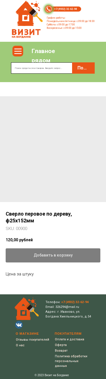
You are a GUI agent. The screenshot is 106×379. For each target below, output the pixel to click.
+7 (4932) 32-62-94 (65, 9)
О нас (20, 345)
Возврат (61, 350)
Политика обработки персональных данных (71, 361)
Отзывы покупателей (32, 339)
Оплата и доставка (69, 339)
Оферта (61, 345)
